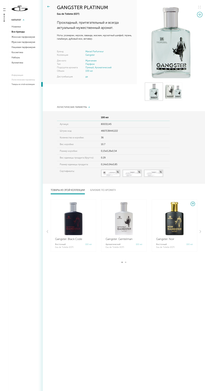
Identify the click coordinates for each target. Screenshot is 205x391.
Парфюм (90, 64)
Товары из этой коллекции (23, 84)
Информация (17, 75)
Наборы (16, 57)
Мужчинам (91, 60)
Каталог (16, 20)
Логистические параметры (23, 80)
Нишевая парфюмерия (23, 47)
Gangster (90, 55)
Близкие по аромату (103, 190)
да (86, 76)
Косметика (17, 52)
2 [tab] (125, 262)
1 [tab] (122, 262)
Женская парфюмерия (23, 37)
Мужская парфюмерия (23, 42)
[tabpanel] (73, 225)
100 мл (89, 71)
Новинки (16, 26)
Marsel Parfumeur (94, 51)
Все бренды (18, 31)
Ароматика (17, 62)
